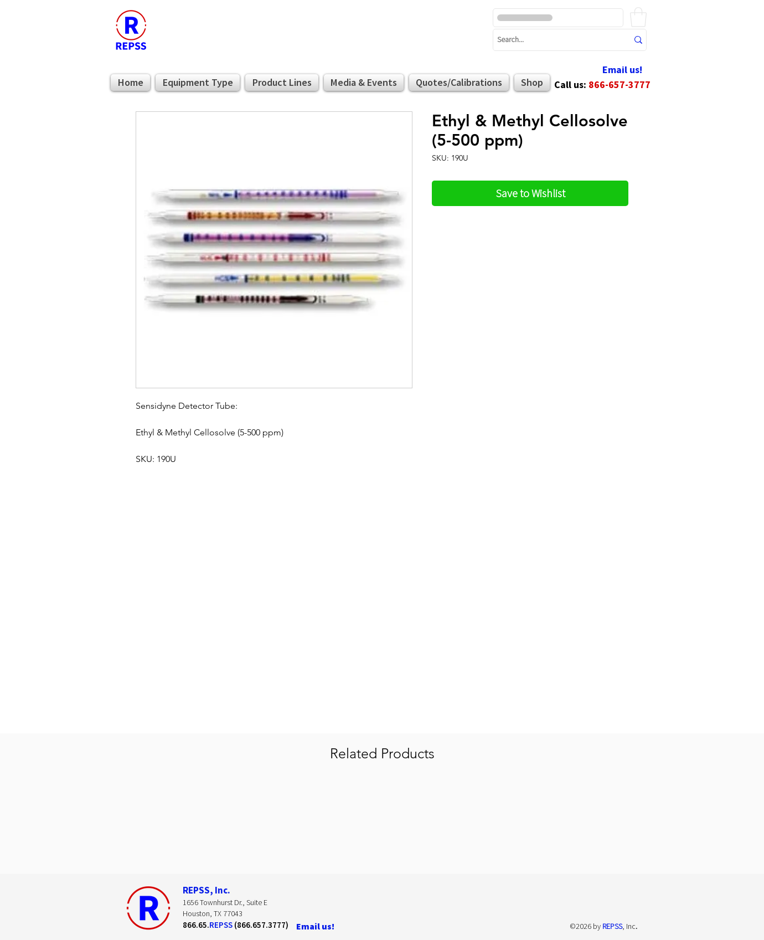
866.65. (196, 925)
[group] (382, 823)
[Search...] (554, 39)
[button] (638, 17)
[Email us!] (622, 70)
